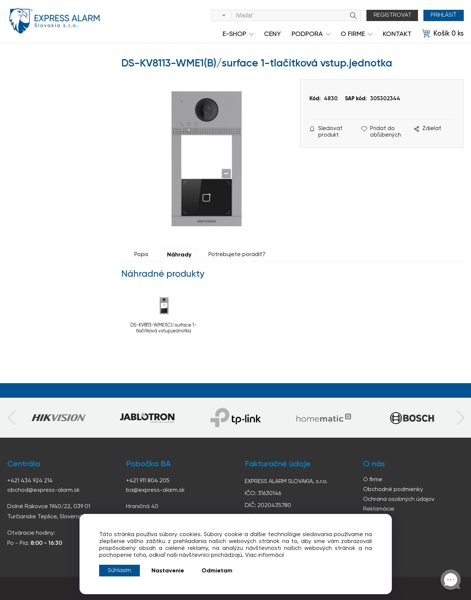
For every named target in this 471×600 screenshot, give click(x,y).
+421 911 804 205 (148, 481)
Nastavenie (167, 571)
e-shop (234, 34)
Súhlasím (119, 570)
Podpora (307, 34)
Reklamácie (378, 509)
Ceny (272, 34)
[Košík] (443, 33)
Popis (141, 255)
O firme (372, 480)
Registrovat (392, 15)
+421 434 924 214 (30, 481)
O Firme (353, 34)
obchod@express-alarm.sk (43, 490)
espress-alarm (54, 21)
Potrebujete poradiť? (236, 255)
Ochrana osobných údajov (398, 499)
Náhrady (179, 255)
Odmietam (217, 571)
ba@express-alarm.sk (155, 490)
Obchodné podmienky (393, 489)
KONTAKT (397, 34)
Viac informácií (264, 555)
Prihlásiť (443, 15)
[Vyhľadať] (223, 15)
